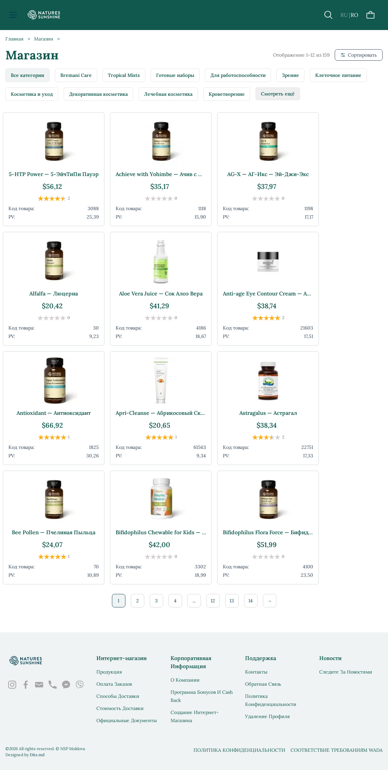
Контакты (256, 672)
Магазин (43, 39)
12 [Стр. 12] (213, 601)
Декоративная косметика (98, 94)
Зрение (290, 75)
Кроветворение (227, 94)
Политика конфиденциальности (239, 750)
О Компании (185, 680)
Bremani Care (76, 75)
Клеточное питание (338, 75)
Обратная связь (263, 684)
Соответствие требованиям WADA (337, 750)
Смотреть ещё (278, 94)
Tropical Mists (124, 75)
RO (354, 14)
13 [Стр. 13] (232, 601)
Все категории (27, 75)
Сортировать (358, 55)
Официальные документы (126, 720)
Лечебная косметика (168, 94)
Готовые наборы (175, 75)
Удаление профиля (267, 716)
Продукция (109, 672)
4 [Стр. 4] (175, 601)
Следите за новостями (345, 672)
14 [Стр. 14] (250, 601)
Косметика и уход (32, 94)
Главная (14, 39)
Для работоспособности (238, 75)
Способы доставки (117, 696)
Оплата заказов (114, 684)
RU (344, 14)
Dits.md (37, 754)
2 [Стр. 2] (137, 601)
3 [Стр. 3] (156, 601)
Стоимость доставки (120, 708)
